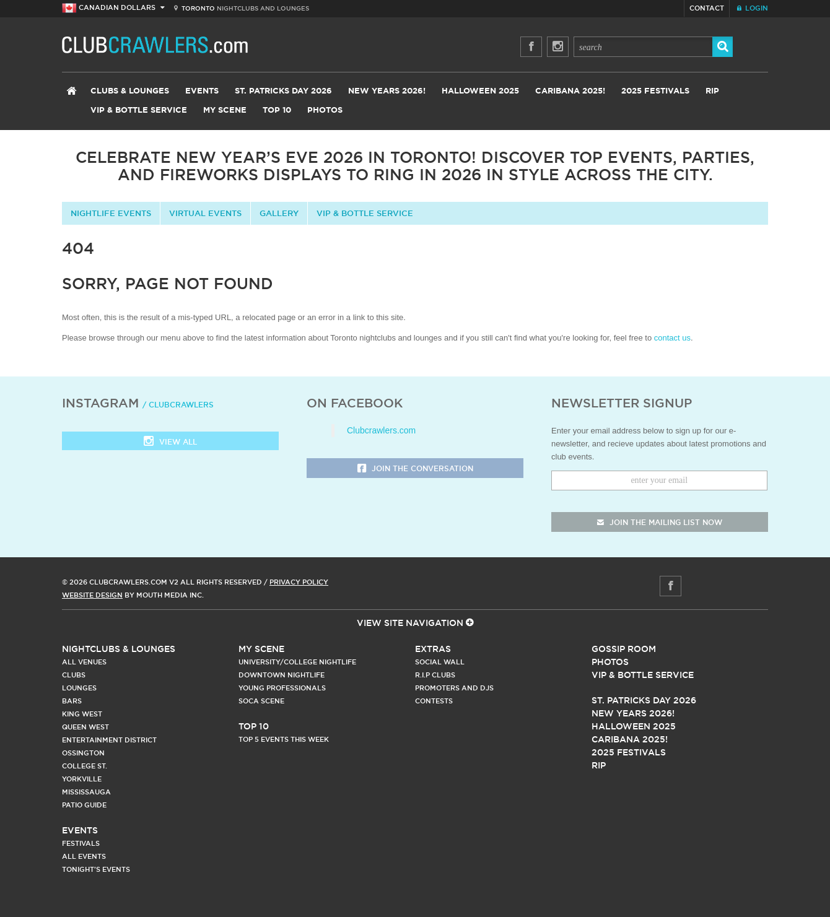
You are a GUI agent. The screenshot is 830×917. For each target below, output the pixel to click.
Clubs (73, 675)
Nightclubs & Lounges (118, 649)
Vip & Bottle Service (643, 675)
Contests (434, 701)
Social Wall (440, 662)
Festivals (81, 843)
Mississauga (86, 792)
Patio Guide (84, 805)
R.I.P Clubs (435, 675)
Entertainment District (109, 740)
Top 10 (277, 110)
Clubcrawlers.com (381, 430)
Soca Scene (261, 701)
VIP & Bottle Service (138, 110)
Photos (325, 110)
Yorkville (82, 779)
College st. (84, 766)
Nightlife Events (111, 213)
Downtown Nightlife (281, 675)
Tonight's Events (96, 869)
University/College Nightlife (297, 662)
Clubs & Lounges (129, 91)
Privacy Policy (298, 582)
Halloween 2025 (480, 91)
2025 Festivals (655, 91)
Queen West (85, 727)
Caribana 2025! (570, 91)
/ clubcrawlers (178, 405)
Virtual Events (205, 213)
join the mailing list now (659, 522)
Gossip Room (624, 649)
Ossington (83, 753)
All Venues (84, 662)
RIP (712, 91)
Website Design (92, 595)
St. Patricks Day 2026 (283, 91)
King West (82, 714)
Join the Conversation (415, 469)
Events (202, 91)
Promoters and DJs (454, 688)
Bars (72, 701)
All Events (84, 856)
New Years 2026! (387, 91)
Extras (433, 649)
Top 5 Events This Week (283, 739)
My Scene (225, 110)
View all (170, 442)
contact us (672, 337)
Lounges (79, 688)
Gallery (279, 213)
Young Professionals (282, 688)
